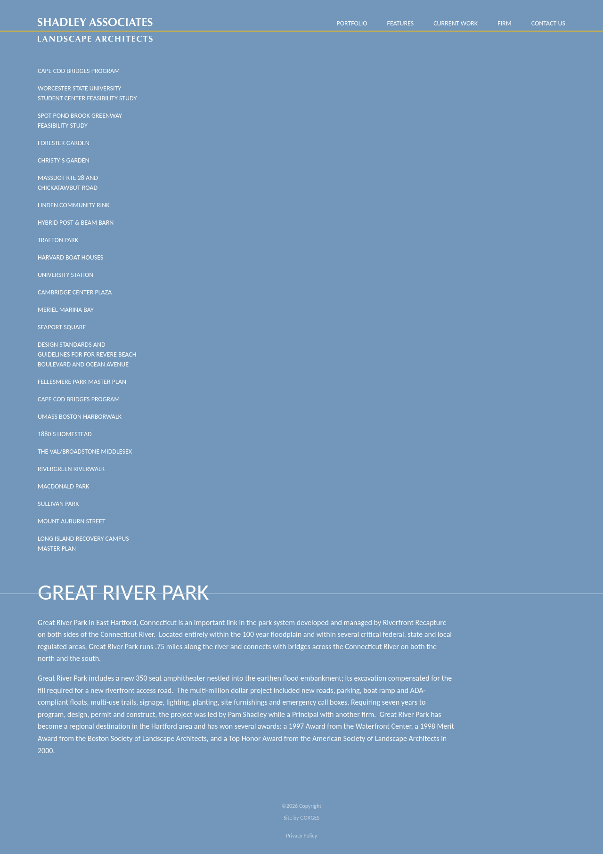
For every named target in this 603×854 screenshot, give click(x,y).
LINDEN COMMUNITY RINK (73, 205)
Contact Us (548, 23)
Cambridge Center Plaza (75, 292)
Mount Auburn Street (72, 521)
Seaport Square (62, 327)
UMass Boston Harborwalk (80, 417)
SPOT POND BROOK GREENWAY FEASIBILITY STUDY (80, 121)
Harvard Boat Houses (70, 257)
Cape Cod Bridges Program (79, 71)
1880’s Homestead (65, 434)
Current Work (455, 23)
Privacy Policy (301, 835)
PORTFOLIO (351, 23)
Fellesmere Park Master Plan (82, 382)
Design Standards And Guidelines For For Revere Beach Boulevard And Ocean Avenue (87, 354)
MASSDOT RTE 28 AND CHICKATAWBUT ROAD (68, 183)
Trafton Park (58, 240)
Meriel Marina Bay (66, 310)
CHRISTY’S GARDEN (64, 160)
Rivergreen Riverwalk (71, 469)
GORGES (309, 817)
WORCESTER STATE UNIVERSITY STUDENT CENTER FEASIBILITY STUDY (87, 93)
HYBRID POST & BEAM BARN (76, 223)
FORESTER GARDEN (64, 143)
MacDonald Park (63, 486)
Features (400, 23)
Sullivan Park (58, 504)
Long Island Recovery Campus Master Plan (83, 544)
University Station (65, 275)
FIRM (504, 23)
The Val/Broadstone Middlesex (85, 451)
